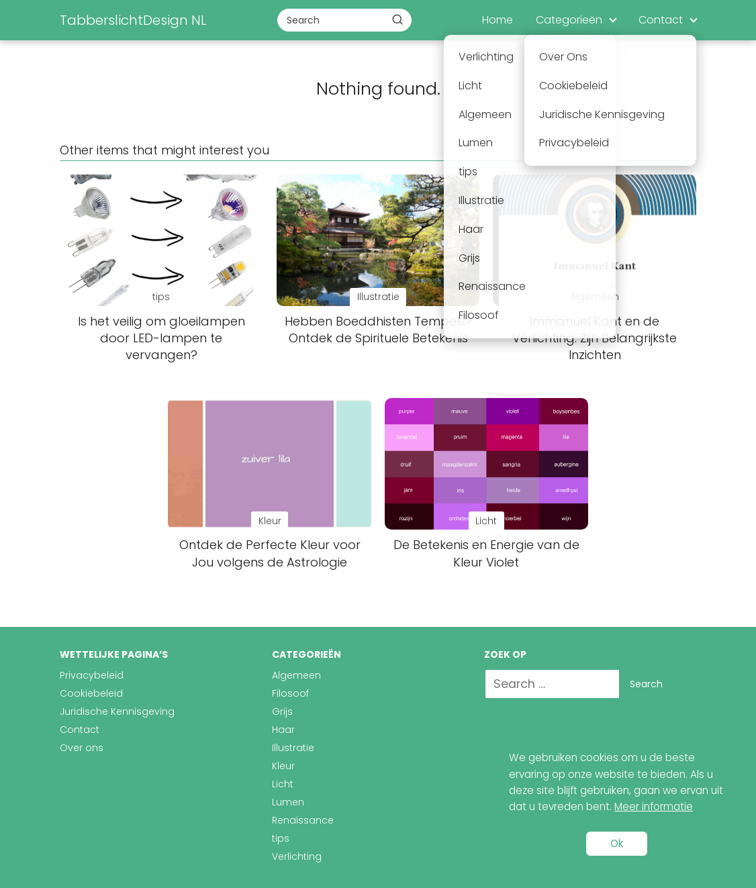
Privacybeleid (92, 675)
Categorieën (569, 20)
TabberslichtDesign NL (133, 20)
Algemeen (296, 675)
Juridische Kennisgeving (117, 711)
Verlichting (297, 856)
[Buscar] (397, 19)
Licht (282, 784)
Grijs (282, 711)
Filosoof (290, 693)
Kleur (283, 766)
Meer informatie (653, 806)
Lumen (288, 802)
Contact (661, 20)
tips (280, 838)
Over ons (81, 747)
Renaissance (303, 820)
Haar (283, 729)
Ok (616, 843)
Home (497, 20)
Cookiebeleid (91, 693)
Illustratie (293, 747)
